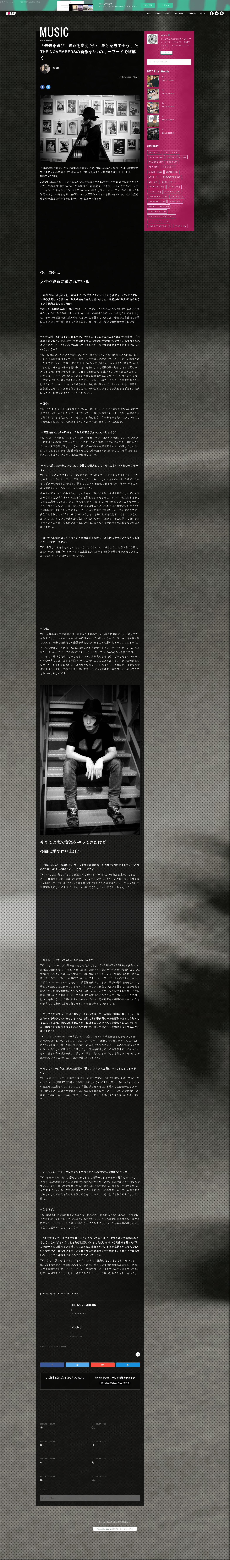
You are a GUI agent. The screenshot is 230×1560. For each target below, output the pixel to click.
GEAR (155, 192)
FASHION (175, 13)
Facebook (210, 13)
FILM (168, 167)
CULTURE (188, 13)
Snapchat (222, 13)
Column (175, 202)
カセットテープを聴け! (161, 216)
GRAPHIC (172, 192)
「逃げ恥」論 (157, 211)
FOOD (172, 162)
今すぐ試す (148, 5)
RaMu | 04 (167, 90)
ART (154, 167)
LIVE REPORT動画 (160, 226)
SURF (153, 177)
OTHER (180, 226)
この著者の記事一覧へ (129, 77)
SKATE (172, 172)
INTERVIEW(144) (58, 1349)
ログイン (165, 5)
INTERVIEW (158, 197)
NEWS (154, 152)
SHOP (198, 13)
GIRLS (154, 13)
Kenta (56, 68)
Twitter (216, 13)
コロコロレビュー (159, 221)
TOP (145, 13)
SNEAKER (156, 187)
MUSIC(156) (45, 1349)
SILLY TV (171, 152)
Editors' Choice (159, 206)
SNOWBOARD (171, 177)
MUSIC (164, 13)
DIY (153, 182)
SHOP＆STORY (176, 157)
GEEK (174, 187)
